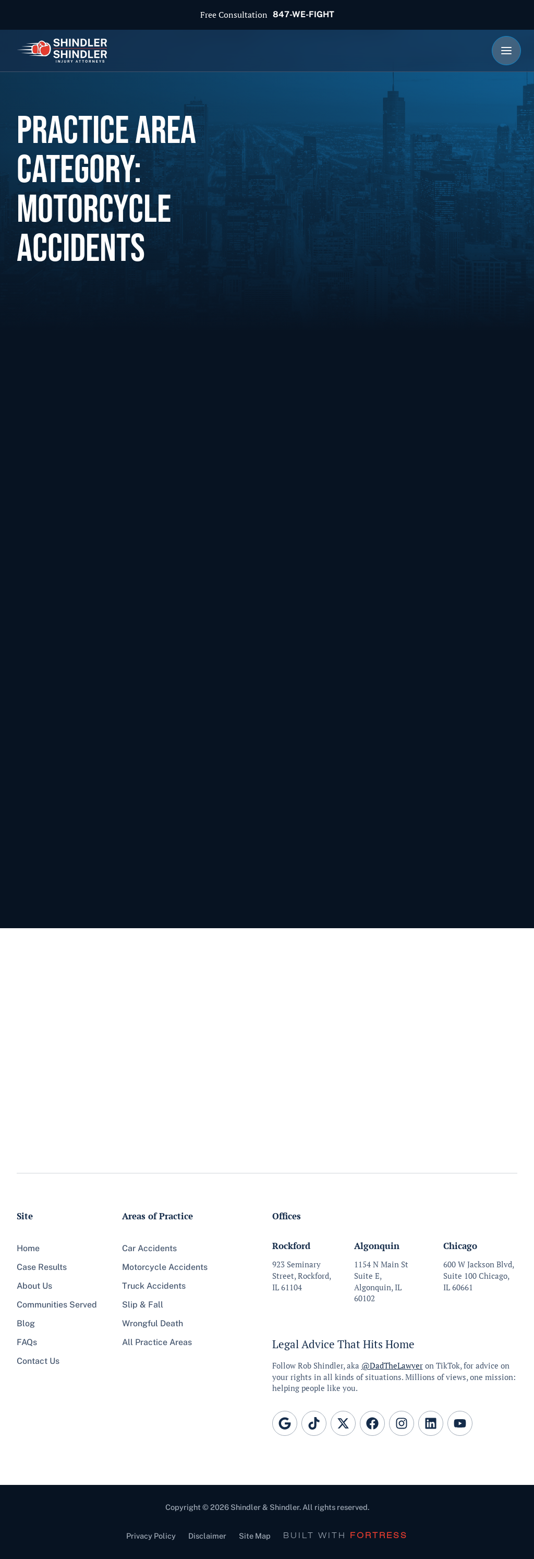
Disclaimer (207, 1535)
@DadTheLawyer (392, 1366)
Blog (26, 1323)
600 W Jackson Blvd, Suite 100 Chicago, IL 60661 (478, 1276)
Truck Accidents (154, 1286)
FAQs (27, 1342)
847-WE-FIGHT (303, 14)
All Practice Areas (157, 1342)
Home (28, 1248)
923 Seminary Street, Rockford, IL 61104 (301, 1276)
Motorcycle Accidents (165, 1267)
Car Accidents (149, 1248)
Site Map (255, 1535)
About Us (34, 1286)
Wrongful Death (152, 1323)
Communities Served (57, 1305)
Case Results (42, 1267)
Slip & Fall (142, 1305)
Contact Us (38, 1361)
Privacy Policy (151, 1535)
